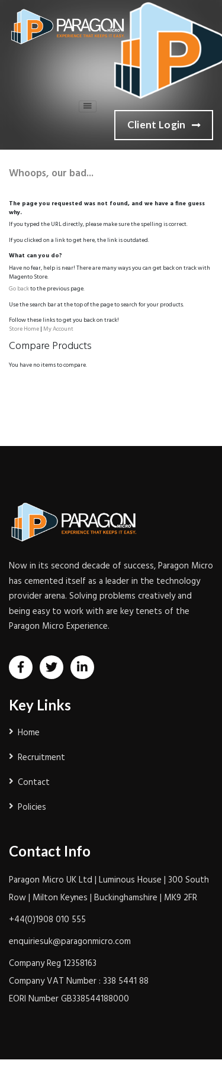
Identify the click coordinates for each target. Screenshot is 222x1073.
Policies (32, 807)
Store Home (24, 329)
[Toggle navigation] (87, 106)
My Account (58, 329)
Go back (19, 288)
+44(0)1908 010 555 (47, 920)
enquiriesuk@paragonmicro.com (70, 942)
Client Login (163, 125)
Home (29, 733)
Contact (34, 782)
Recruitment (41, 758)
